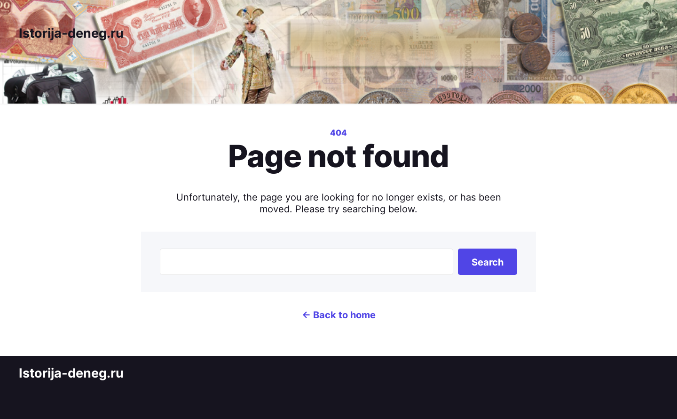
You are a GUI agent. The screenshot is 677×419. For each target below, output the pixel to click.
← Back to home (339, 315)
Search (488, 262)
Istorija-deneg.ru (71, 33)
